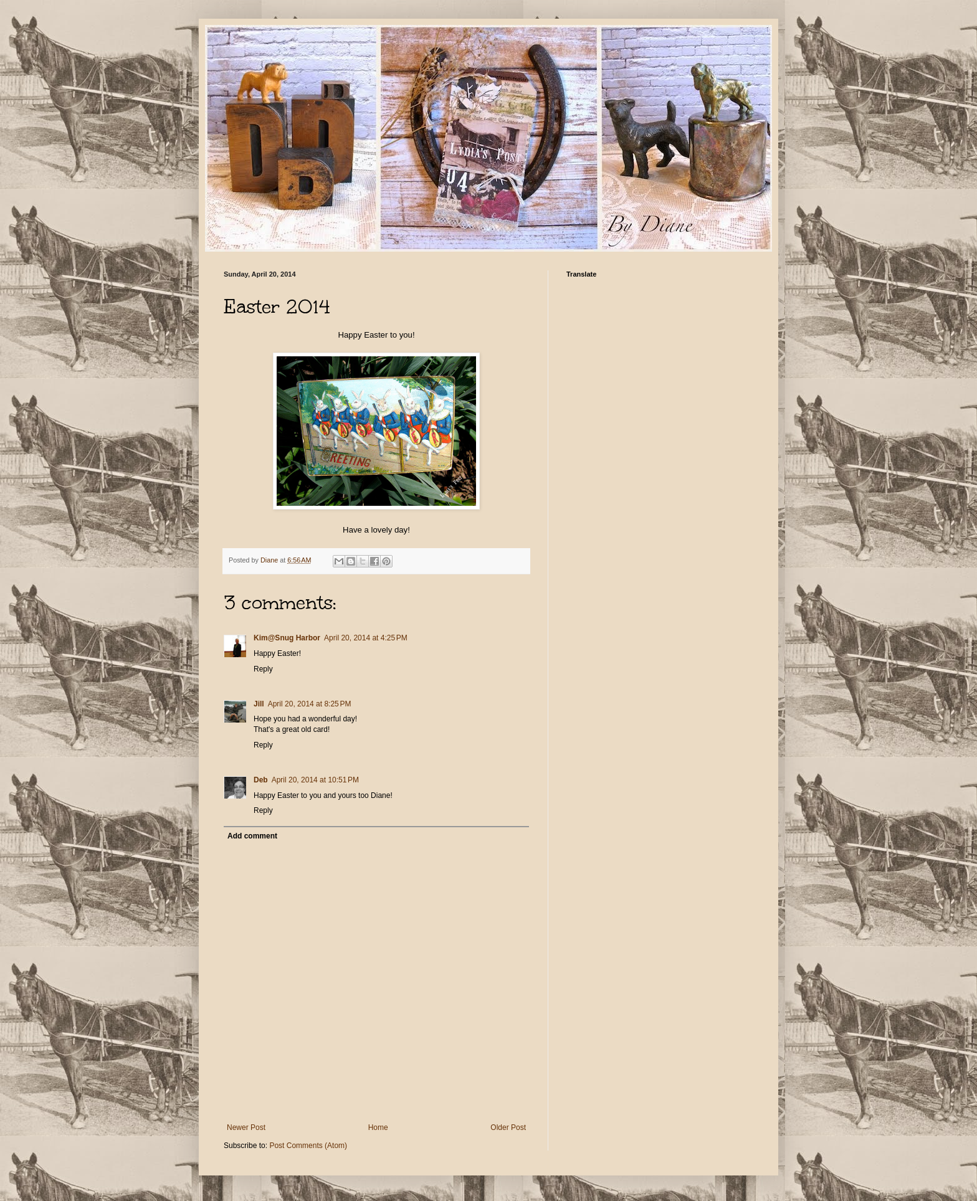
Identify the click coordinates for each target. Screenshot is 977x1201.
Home (378, 1127)
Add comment (252, 836)
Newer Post (246, 1127)
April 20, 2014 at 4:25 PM (365, 638)
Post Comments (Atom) (308, 1145)
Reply (263, 669)
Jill (259, 704)
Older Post (508, 1127)
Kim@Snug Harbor (287, 638)
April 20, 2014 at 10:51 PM (315, 780)
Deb (261, 780)
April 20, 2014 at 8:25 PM (309, 704)
